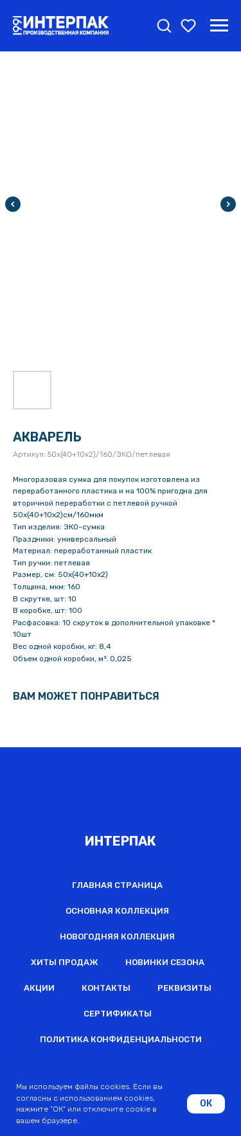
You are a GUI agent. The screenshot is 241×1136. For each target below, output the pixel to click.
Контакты (106, 988)
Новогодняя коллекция (117, 936)
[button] (164, 25)
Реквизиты (184, 988)
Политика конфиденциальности (121, 1039)
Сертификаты (118, 1013)
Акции (39, 988)
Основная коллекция (117, 911)
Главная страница (117, 885)
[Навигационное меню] (219, 25)
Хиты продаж (64, 962)
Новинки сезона (164, 962)
